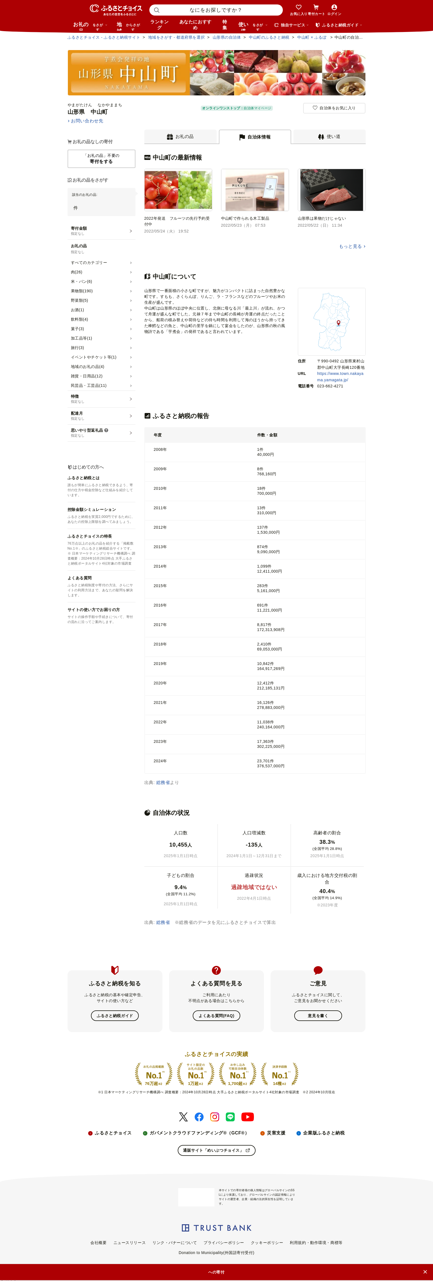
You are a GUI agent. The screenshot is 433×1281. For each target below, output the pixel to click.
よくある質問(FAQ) (216, 1015)
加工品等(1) (81, 338)
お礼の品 (90, 26)
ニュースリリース (129, 1242)
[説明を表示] (106, 430)
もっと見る (350, 246)
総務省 (163, 782)
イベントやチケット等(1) (94, 357)
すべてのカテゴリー (89, 262)
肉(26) (77, 272)
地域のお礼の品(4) (88, 366)
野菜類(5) (79, 300)
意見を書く (318, 1015)
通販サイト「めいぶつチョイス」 (216, 1150)
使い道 (253, 26)
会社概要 (98, 1242)
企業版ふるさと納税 (324, 1133)
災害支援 (276, 1133)
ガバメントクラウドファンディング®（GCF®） (199, 1133)
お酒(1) (77, 310)
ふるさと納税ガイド (115, 1015)
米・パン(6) (81, 281)
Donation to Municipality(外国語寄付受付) (216, 1252)
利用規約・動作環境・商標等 (316, 1242)
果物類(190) (82, 291)
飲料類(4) (79, 319)
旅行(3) (77, 347)
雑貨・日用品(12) (87, 376)
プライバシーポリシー (224, 1242)
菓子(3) (77, 329)
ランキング (159, 24)
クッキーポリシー (267, 1242)
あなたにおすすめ (195, 24)
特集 (224, 24)
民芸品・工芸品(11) (89, 385)
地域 (129, 26)
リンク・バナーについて (174, 1242)
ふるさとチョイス (113, 1133)
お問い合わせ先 (87, 120)
